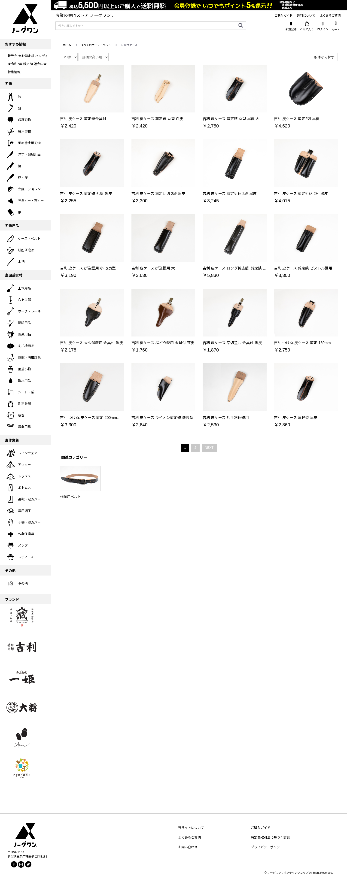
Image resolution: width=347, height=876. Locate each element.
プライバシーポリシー (267, 847)
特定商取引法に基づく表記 (270, 837)
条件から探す (324, 57)
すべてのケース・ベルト (96, 45)
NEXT (209, 447)
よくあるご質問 (189, 837)
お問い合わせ (188, 847)
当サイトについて (191, 828)
